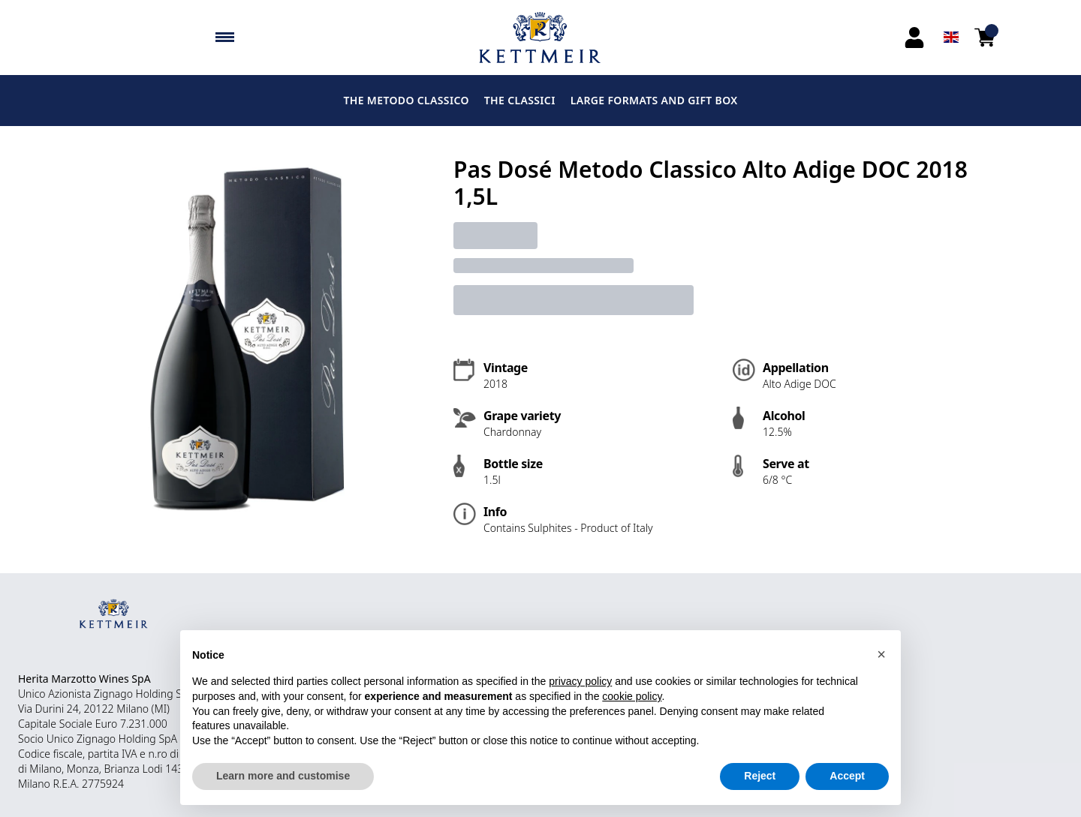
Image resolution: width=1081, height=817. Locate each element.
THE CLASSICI (520, 100)
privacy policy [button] (580, 681)
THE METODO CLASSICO (405, 100)
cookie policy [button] (631, 696)
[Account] (914, 37)
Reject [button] (759, 776)
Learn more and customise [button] (283, 776)
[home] (540, 37)
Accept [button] (847, 776)
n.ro (157, 753)
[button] (881, 654)
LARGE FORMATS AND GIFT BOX (654, 100)
